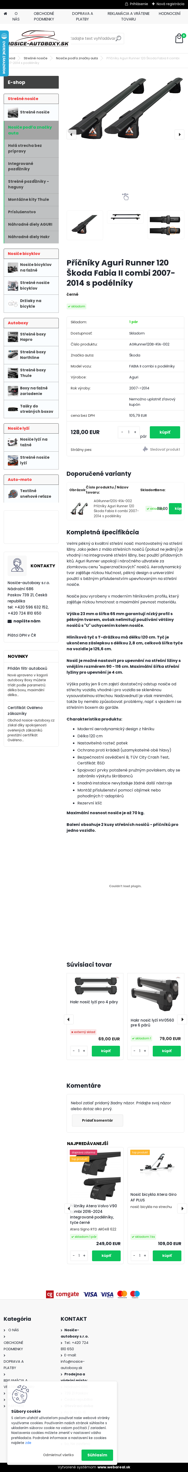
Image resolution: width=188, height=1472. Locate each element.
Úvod (11, 58)
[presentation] (71, 134)
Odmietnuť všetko (58, 1455)
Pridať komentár (97, 1120)
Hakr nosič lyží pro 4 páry (94, 1002)
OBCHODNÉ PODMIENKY (44, 16)
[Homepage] (5, 14)
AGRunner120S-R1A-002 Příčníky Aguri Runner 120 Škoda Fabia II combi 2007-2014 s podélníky (116, 508)
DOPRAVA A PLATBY (82, 16)
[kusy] (128, 432)
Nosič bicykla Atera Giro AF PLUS (153, 1197)
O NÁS (16, 16)
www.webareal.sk (113, 1467)
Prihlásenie (139, 3)
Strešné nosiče (35, 58)
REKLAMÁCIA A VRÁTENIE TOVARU (129, 16)
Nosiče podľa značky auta (77, 58)
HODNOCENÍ (169, 13)
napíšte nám (26, 621)
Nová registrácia (170, 3)
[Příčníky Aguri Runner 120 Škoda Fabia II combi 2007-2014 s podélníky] (125, 111)
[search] (118, 40)
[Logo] (37, 38)
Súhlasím (97, 1455)
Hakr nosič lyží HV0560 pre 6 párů (152, 1023)
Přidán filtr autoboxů (27, 668)
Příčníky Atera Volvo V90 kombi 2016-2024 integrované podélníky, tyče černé (93, 1214)
